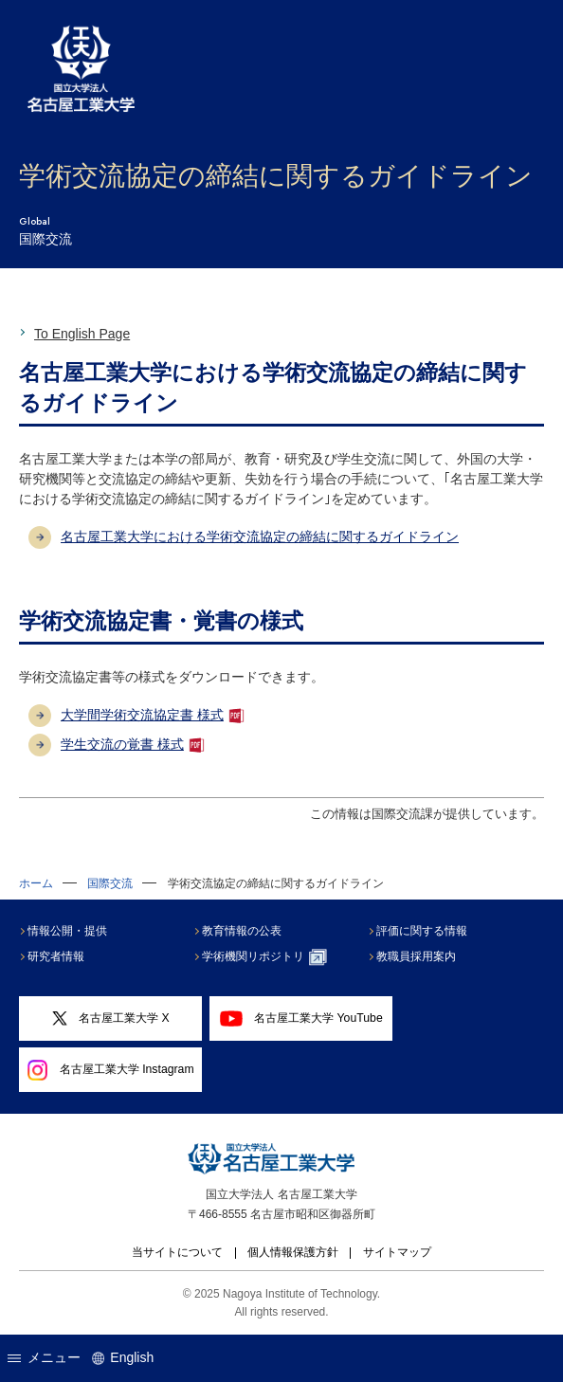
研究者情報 (55, 956)
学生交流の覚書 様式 (122, 744)
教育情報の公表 (242, 930)
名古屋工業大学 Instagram (110, 1070)
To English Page (82, 333)
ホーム (36, 883)
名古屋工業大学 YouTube (301, 1018)
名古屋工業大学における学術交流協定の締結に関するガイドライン (260, 536)
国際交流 (110, 883)
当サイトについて (177, 1252)
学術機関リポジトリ (264, 957)
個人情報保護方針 (292, 1252)
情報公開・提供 (67, 930)
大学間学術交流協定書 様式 (142, 714)
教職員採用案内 (416, 956)
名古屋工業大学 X (111, 1019)
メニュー (44, 1357)
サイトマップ (397, 1252)
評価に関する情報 (421, 930)
